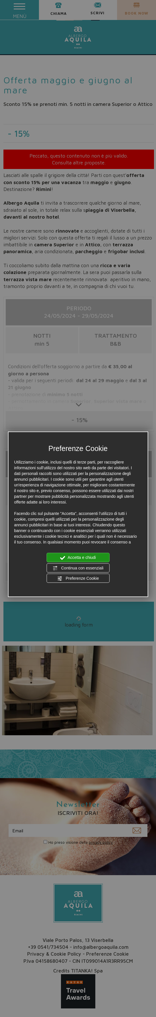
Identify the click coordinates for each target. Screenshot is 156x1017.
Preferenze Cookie (78, 578)
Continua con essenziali (78, 568)
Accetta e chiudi (78, 557)
